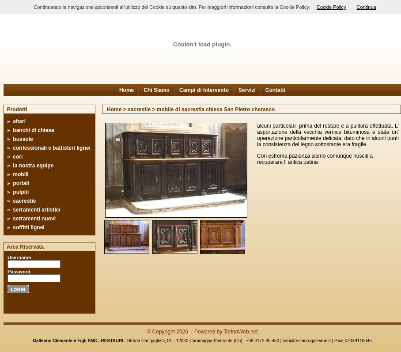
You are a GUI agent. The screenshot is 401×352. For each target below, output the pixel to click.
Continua (366, 7)
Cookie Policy (331, 7)
